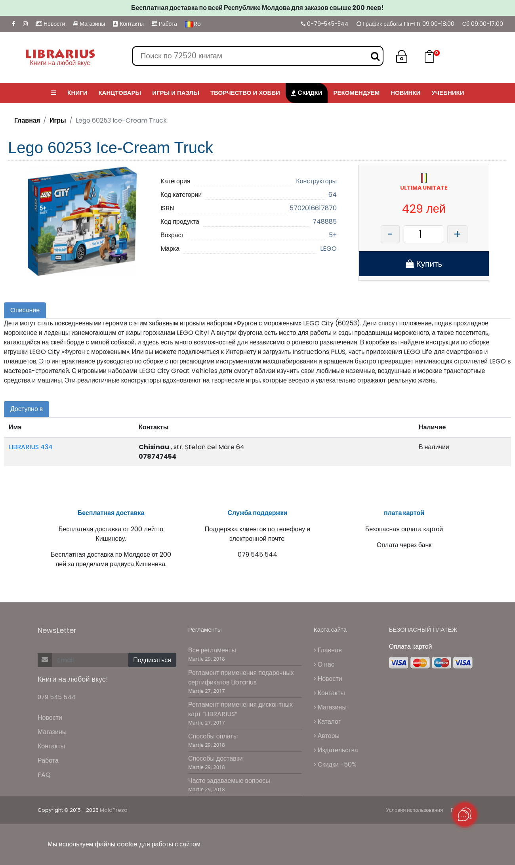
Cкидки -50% (335, 764)
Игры (58, 120)
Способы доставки (215, 758)
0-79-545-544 (325, 24)
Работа (164, 24)
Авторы (327, 735)
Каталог (327, 721)
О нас (324, 664)
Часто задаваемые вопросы (229, 780)
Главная (27, 120)
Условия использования (414, 810)
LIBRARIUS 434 (31, 447)
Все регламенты (212, 650)
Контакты (128, 24)
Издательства (336, 750)
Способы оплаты (213, 736)
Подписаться (152, 660)
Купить (424, 263)
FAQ (44, 774)
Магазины (89, 24)
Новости (50, 24)
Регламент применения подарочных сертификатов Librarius (241, 677)
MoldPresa (114, 810)
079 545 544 (56, 697)
